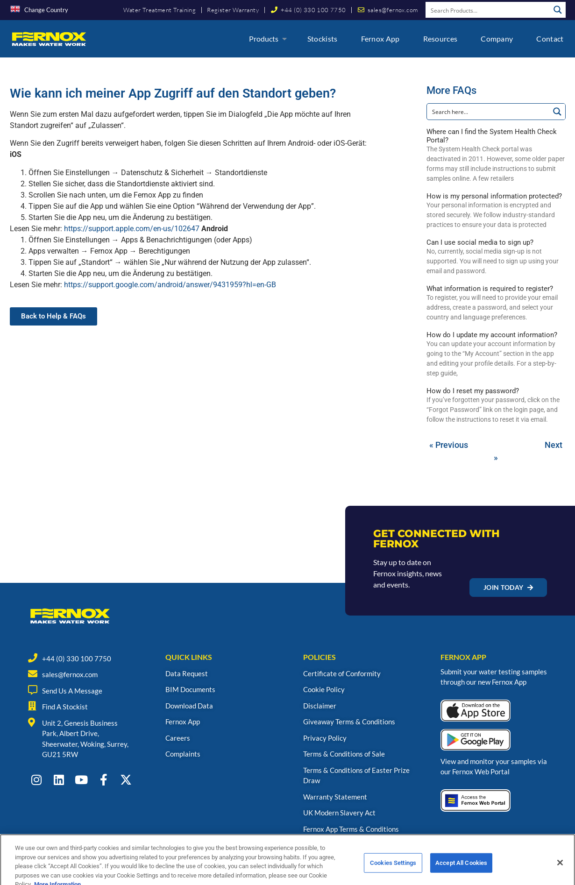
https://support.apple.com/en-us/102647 (131, 228)
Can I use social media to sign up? (479, 242)
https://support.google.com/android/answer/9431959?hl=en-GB (170, 284)
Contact (549, 38)
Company (497, 38)
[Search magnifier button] (558, 10)
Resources (440, 38)
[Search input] (488, 9)
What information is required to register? (489, 288)
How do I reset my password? (472, 391)
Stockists (322, 38)
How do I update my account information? (491, 335)
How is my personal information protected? (494, 196)
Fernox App (380, 38)
